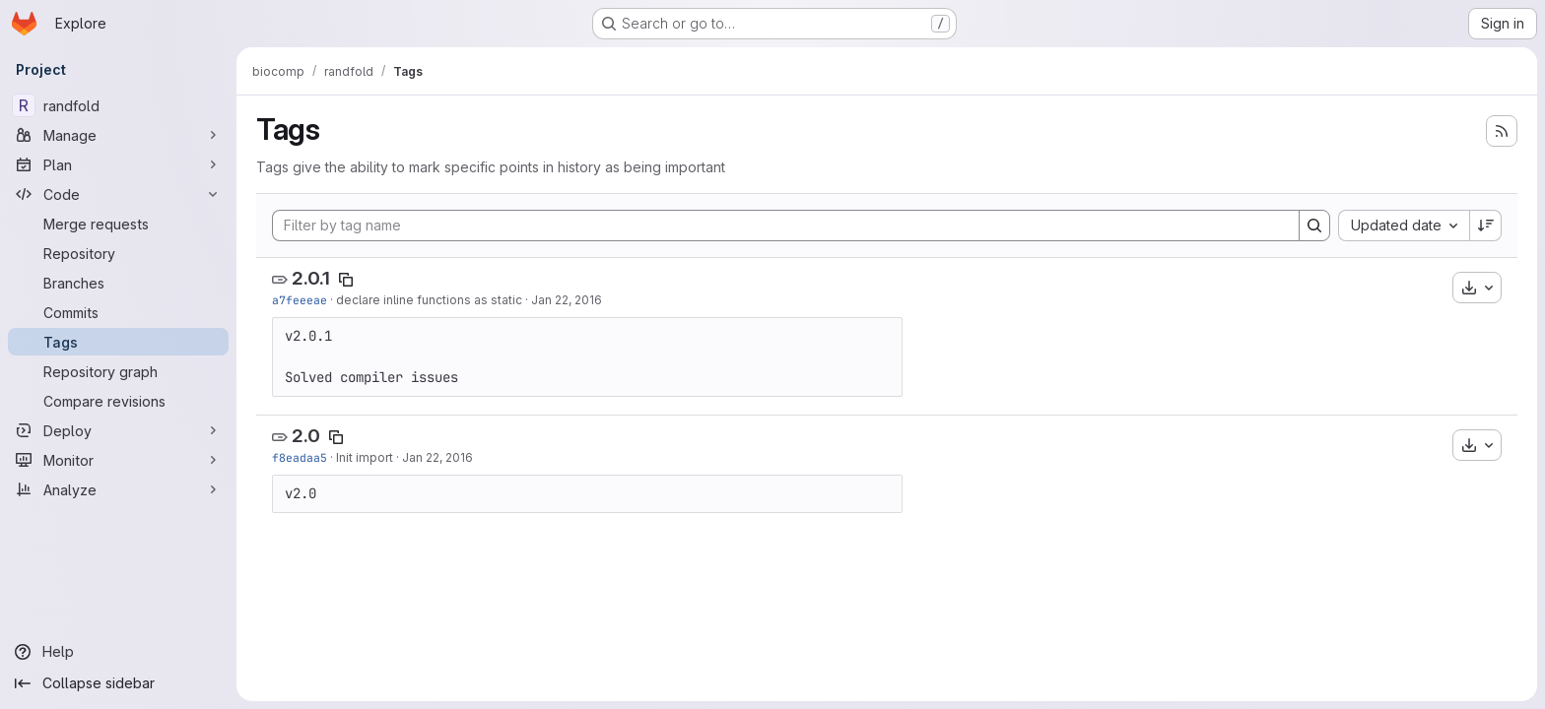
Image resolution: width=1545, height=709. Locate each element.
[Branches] (118, 282)
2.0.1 (311, 278)
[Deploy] (118, 430)
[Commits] (118, 312)
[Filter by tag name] (786, 225)
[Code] (118, 194)
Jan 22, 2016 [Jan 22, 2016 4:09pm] (566, 299)
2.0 (306, 435)
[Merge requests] (118, 223)
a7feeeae (299, 299)
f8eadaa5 (299, 457)
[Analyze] (118, 489)
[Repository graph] (118, 371)
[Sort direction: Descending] (1486, 225)
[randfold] (118, 105)
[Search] (1314, 225)
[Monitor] (118, 460)
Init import (364, 457)
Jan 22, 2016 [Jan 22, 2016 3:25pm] (437, 457)
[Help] (118, 652)
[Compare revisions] (118, 401)
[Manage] (118, 135)
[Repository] (118, 253)
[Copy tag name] (346, 279)
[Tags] (118, 341)
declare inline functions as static (429, 299)
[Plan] (118, 164)
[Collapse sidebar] (118, 683)
